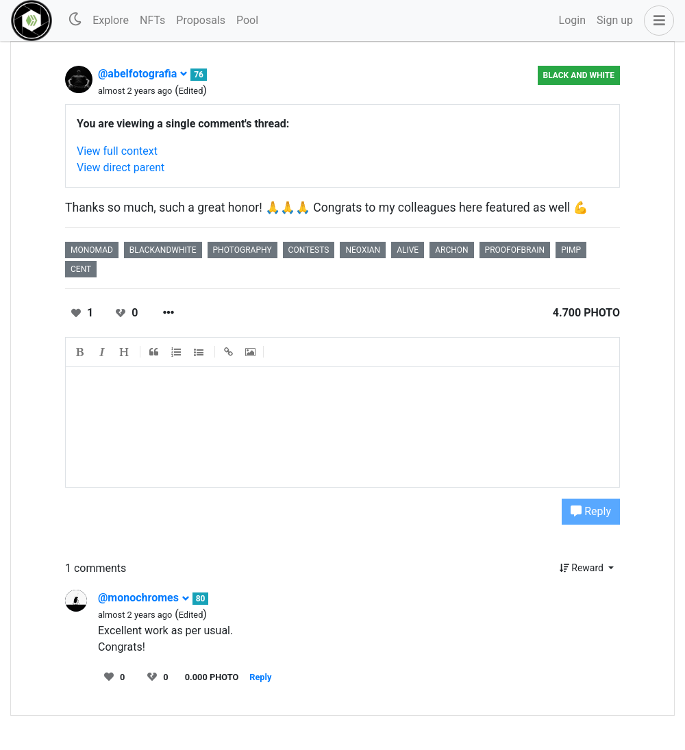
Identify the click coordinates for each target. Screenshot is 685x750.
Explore (110, 20)
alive (408, 250)
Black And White (579, 75)
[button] (656, 20)
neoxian (362, 250)
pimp (571, 250)
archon (451, 250)
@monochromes (144, 597)
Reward (583, 567)
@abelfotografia (143, 73)
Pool (247, 20)
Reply (591, 511)
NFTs (152, 20)
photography (242, 250)
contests (308, 250)
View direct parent (120, 167)
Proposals (200, 20)
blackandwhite (163, 250)
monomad (92, 250)
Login (572, 20)
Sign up (615, 20)
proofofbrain (515, 250)
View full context (117, 151)
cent (81, 269)
